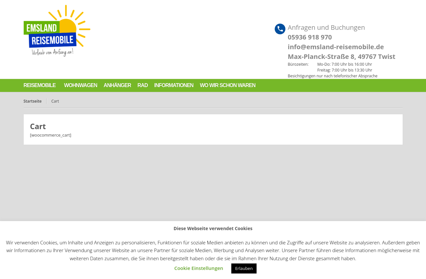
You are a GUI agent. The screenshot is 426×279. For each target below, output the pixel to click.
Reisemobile (40, 85)
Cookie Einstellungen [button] (198, 268)
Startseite (33, 101)
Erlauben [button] (244, 268)
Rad (142, 85)
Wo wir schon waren (227, 85)
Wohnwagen (80, 85)
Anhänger (117, 85)
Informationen (173, 85)
